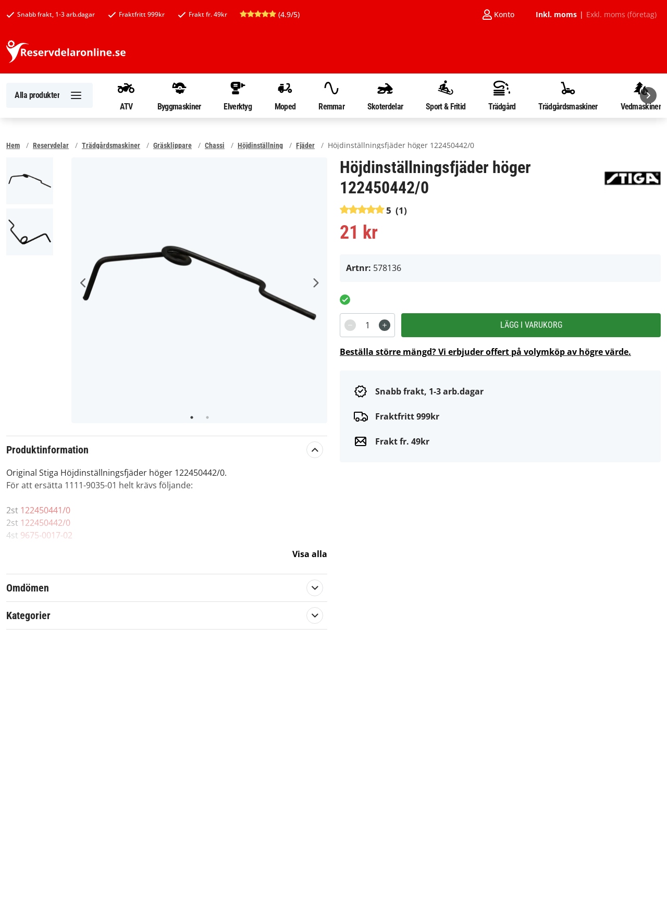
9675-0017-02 (46, 535)
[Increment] (384, 325)
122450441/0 (45, 510)
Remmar (331, 95)
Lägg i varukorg (531, 325)
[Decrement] (350, 325)
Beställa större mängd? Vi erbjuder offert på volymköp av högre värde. (485, 352)
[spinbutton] (367, 325)
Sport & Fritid (445, 95)
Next (315, 283)
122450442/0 (45, 522)
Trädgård (501, 95)
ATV (126, 95)
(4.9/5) (270, 14)
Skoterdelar (385, 95)
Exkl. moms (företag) (621, 14)
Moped (285, 95)
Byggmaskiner (179, 95)
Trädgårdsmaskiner (567, 95)
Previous (83, 283)
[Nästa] (648, 95)
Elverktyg (238, 95)
